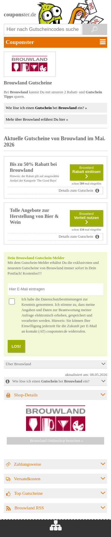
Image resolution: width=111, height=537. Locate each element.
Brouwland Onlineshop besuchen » (56, 441)
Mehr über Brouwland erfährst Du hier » (37, 119)
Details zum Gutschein (76, 190)
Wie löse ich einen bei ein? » (46, 107)
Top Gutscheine (28, 493)
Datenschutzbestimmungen (61, 299)
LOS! (16, 346)
